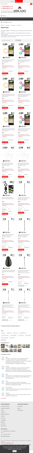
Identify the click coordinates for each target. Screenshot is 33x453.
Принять (14, 451)
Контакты (3, 418)
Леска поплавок (28, 335)
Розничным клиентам (5, 408)
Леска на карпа (20, 335)
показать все (3, 339)
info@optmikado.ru (6, 436)
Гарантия (3, 412)
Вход (12, 1)
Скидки (2, 410)
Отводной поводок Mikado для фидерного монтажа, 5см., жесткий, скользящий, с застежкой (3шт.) (24, 198)
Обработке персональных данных (15, 449)
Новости (2, 416)
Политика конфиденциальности (7, 443)
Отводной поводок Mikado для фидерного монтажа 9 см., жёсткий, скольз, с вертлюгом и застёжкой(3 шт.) (24, 306)
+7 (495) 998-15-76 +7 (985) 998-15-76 (7, 7)
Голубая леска (9, 332)
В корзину (4, 73)
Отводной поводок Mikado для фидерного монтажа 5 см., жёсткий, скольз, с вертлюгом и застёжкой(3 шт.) (24, 271)
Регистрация (19, 1)
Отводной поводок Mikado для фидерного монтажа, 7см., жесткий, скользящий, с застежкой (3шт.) (8, 235)
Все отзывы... (3, 398)
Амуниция (3, 332)
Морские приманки (4, 337)
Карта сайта (3, 425)
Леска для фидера (13, 335)
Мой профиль (20, 410)
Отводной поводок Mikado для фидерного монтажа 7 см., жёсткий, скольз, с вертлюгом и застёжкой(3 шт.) (8, 306)
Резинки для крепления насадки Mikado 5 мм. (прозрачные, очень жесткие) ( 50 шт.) (8, 95)
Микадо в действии (5, 414)
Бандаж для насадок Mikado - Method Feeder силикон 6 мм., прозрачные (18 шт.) (23, 164)
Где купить (3, 424)
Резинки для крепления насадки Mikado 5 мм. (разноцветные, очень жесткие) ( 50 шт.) (24, 95)
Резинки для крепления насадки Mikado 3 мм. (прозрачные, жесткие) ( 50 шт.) (8, 61)
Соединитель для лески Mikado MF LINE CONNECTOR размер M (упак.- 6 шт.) (8, 271)
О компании (3, 420)
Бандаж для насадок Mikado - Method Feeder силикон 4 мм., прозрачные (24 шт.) (7, 164)
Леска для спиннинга (4, 335)
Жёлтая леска (15, 332)
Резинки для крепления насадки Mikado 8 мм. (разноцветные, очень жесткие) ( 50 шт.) (24, 129)
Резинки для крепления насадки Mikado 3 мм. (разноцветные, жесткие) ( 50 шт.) (24, 61)
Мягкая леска (12, 337)
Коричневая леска (23, 332)
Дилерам (3, 422)
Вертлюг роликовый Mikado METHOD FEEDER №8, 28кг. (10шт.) (8, 198)
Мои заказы (19, 406)
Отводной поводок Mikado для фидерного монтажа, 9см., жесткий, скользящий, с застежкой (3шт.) (24, 235)
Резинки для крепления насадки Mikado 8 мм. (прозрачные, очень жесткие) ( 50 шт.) (8, 129)
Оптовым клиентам (5, 406)
